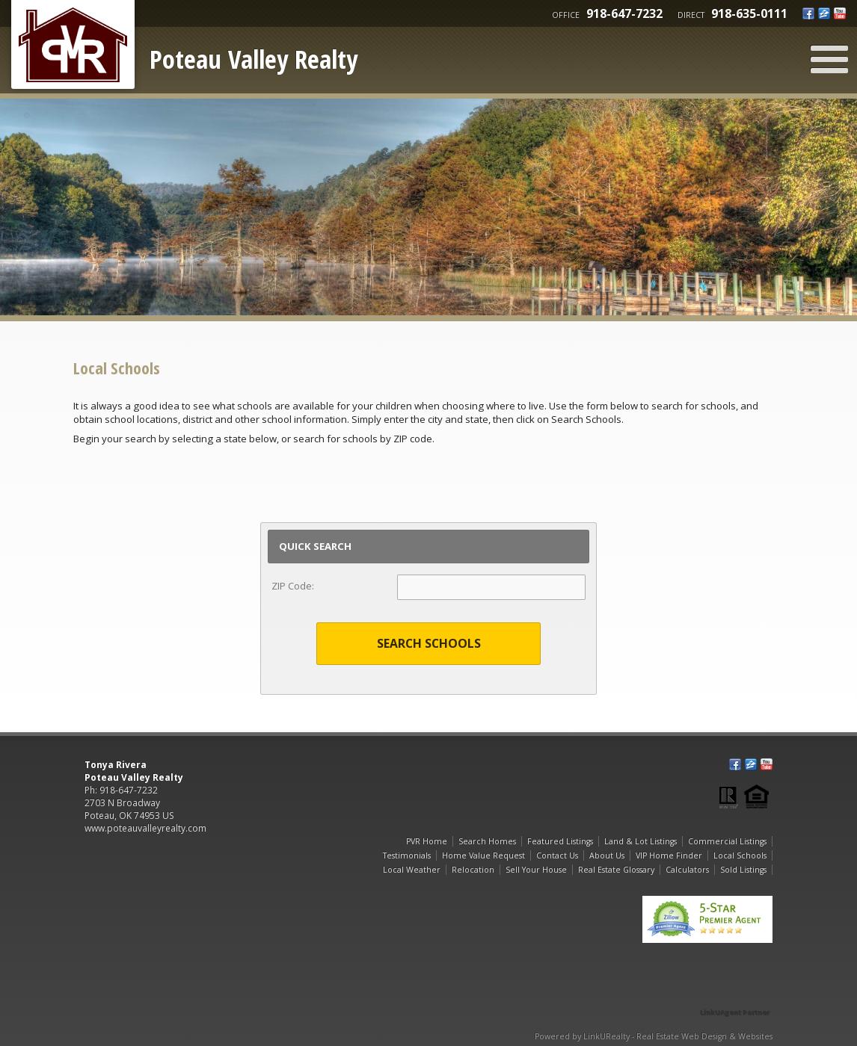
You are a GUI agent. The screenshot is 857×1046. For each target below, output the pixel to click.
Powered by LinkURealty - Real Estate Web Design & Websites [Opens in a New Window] (653, 1036)
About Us (606, 855)
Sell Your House (536, 869)
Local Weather (411, 869)
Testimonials (407, 855)
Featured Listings (560, 841)
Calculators (687, 869)
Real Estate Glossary (616, 869)
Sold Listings (743, 869)
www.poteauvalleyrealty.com (145, 828)
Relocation (473, 869)
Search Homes (487, 841)
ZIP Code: (292, 585)
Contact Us (557, 855)
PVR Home (426, 841)
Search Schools (429, 643)
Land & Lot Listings (640, 841)
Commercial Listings (727, 841)
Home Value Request (483, 855)
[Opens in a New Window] (735, 991)
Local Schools (740, 855)
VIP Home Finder (669, 855)
